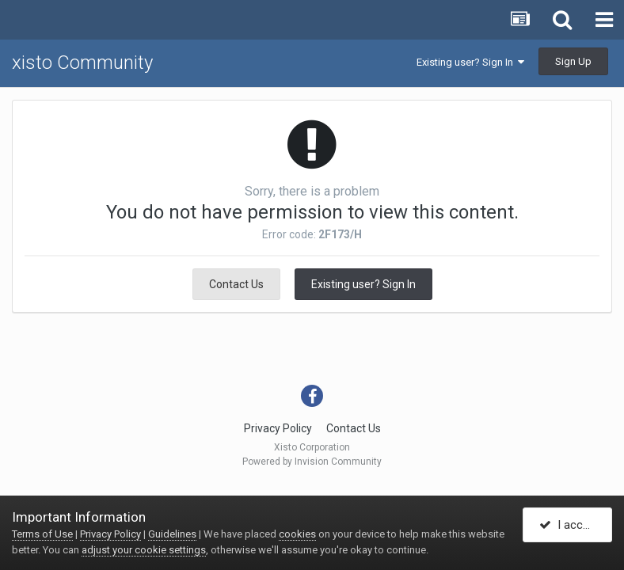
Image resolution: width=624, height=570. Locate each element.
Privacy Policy (278, 428)
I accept (569, 525)
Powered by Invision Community (312, 461)
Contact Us (236, 284)
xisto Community (82, 62)
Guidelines (172, 534)
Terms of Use (42, 534)
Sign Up (573, 61)
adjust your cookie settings (144, 550)
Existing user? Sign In (470, 62)
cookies (297, 534)
